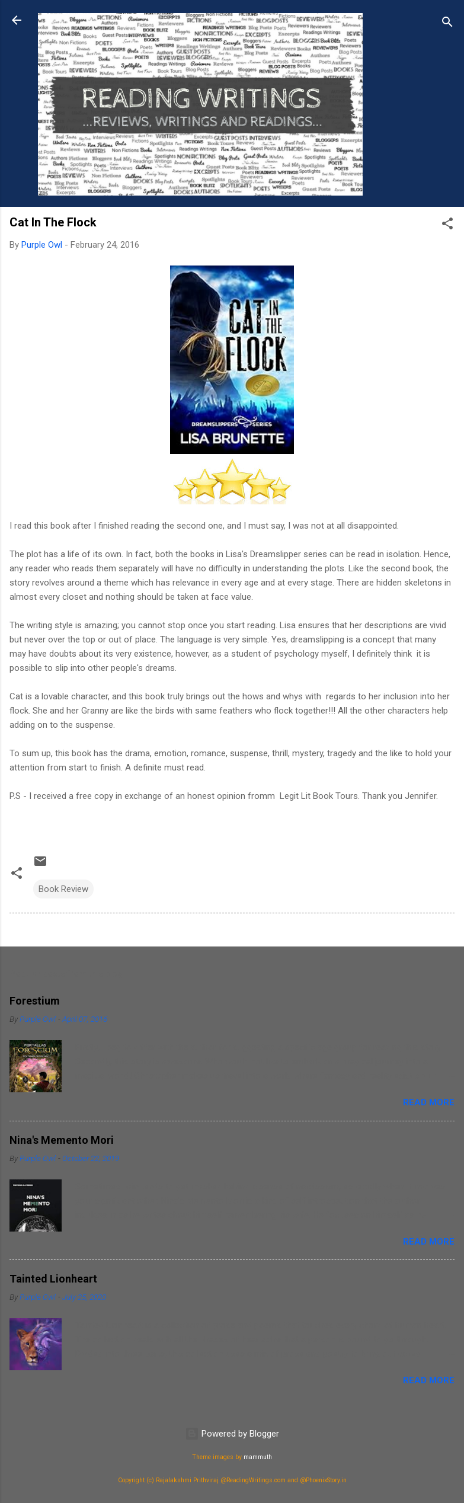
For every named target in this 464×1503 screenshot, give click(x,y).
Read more (429, 1102)
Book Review (63, 889)
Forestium (34, 1000)
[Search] (447, 24)
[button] (447, 225)
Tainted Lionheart (53, 1278)
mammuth (258, 1457)
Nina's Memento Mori (61, 1140)
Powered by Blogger (232, 1433)
